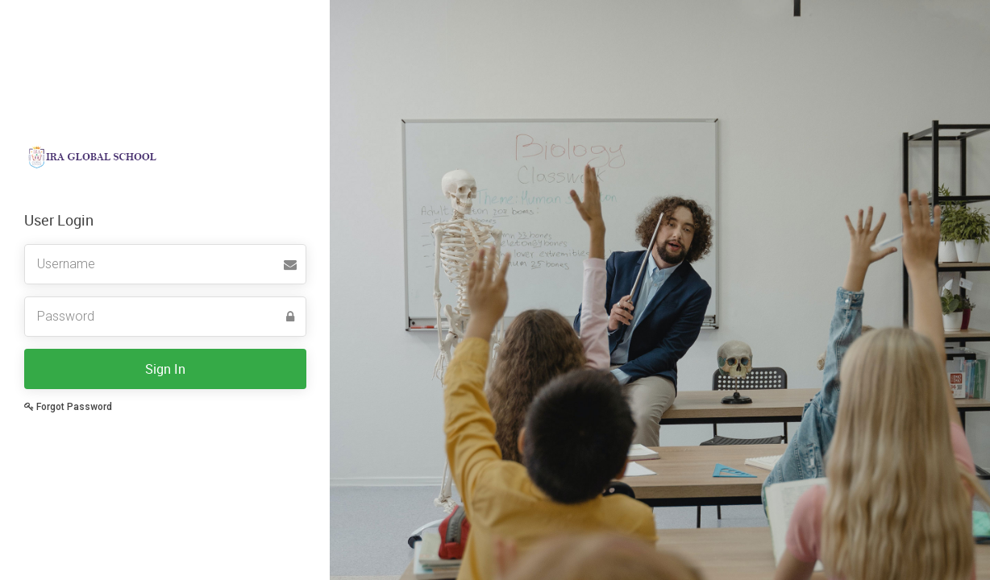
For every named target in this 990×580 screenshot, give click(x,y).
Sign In (165, 369)
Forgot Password (68, 406)
